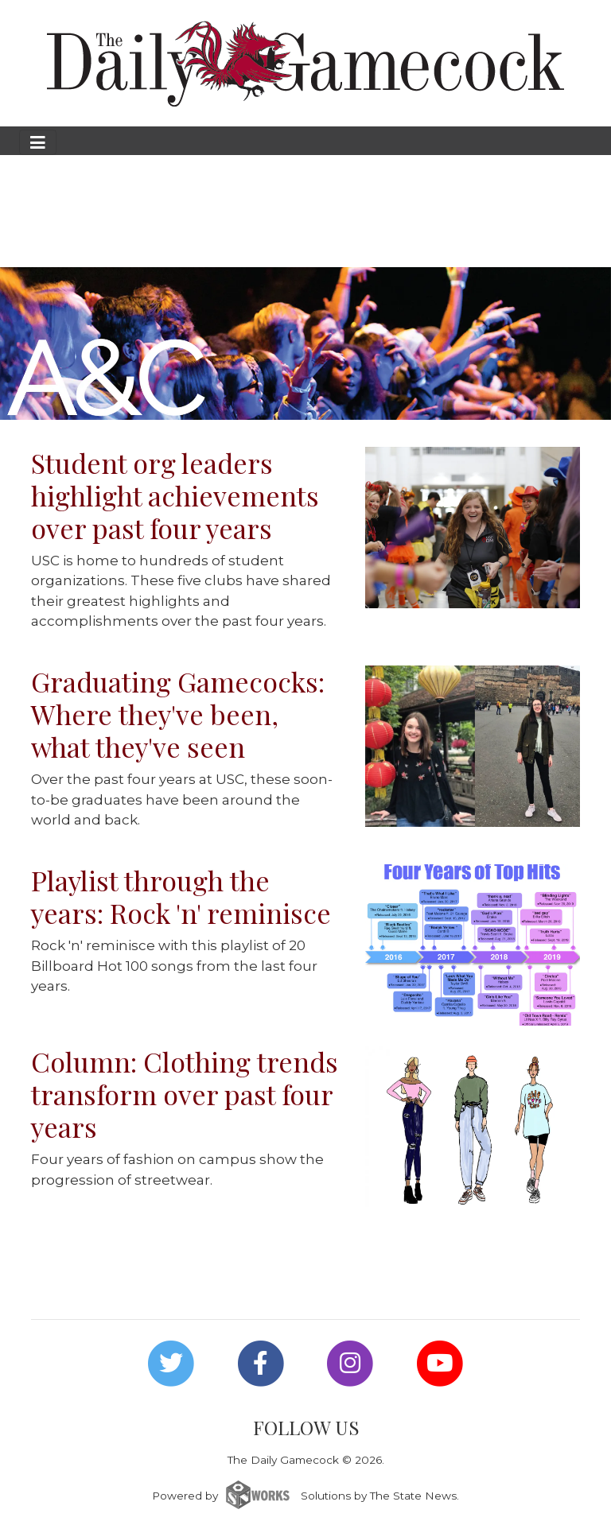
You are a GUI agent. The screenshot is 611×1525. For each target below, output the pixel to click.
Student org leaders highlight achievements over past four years (175, 495)
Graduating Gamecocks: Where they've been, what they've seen (178, 714)
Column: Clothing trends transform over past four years (184, 1094)
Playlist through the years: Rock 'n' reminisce (181, 896)
